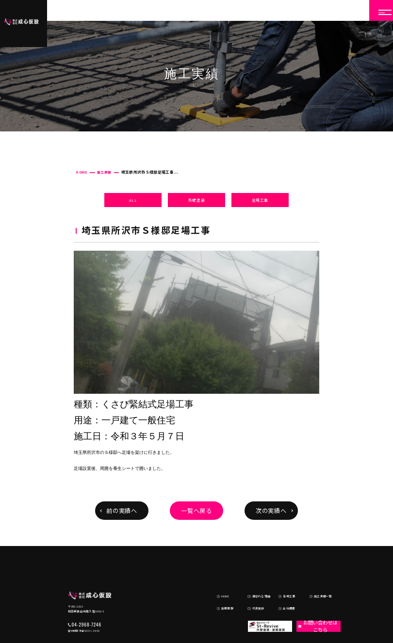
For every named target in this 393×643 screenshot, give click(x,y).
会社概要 (283, 575)
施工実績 (104, 172)
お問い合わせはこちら (314, 592)
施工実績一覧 (317, 566)
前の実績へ (122, 510)
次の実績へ (271, 510)
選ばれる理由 (255, 566)
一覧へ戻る (197, 510)
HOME (81, 172)
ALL (133, 200)
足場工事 (260, 200)
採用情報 (221, 575)
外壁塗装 (196, 200)
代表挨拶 (252, 575)
